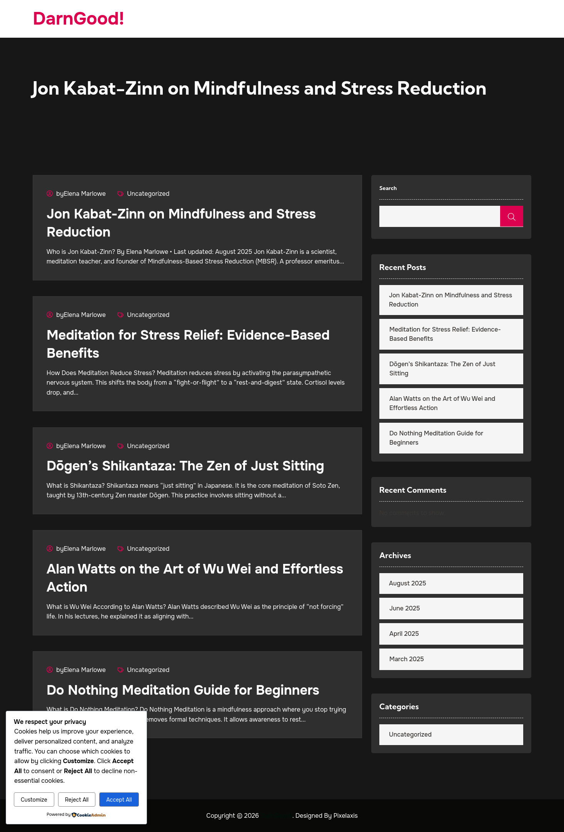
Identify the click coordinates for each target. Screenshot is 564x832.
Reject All (76, 799)
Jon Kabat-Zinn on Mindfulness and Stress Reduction (450, 299)
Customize (34, 799)
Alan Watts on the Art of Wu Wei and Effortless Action (442, 403)
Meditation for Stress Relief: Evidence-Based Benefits (445, 334)
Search (388, 188)
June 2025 (404, 608)
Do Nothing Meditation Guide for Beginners (190, 687)
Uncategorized (148, 194)
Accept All (119, 799)
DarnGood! (80, 19)
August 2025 (407, 583)
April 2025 (404, 634)
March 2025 (406, 659)
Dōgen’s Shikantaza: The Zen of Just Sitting (192, 464)
